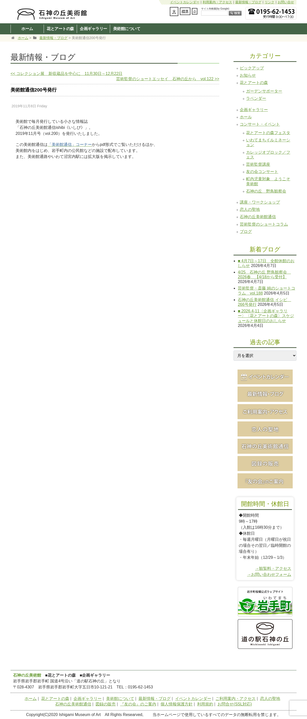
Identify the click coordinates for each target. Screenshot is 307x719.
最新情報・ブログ (248, 2)
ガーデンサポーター (264, 91)
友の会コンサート (262, 171)
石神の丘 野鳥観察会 (266, 191)
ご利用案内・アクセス (235, 698)
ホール (246, 117)
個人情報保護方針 (177, 704)
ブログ (246, 231)
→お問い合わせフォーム (269, 574)
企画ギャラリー (93, 28)
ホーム (27, 28)
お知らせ (248, 75)
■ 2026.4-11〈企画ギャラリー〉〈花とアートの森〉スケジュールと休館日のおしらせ (266, 316)
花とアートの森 (60, 28)
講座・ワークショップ (260, 202)
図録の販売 (106, 704)
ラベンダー (256, 98)
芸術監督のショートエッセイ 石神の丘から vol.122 (167, 79)
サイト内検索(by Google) (215, 8)
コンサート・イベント (260, 124)
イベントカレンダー (184, 2)
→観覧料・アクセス (273, 568)
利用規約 (205, 704)
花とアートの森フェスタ (268, 133)
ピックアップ (252, 68)
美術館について (126, 28)
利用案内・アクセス (217, 2)
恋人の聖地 (250, 209)
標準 (185, 11)
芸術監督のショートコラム (264, 224)
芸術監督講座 (258, 164)
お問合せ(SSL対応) (234, 704)
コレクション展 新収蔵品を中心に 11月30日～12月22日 (66, 73)
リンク (269, 2)
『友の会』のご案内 (138, 704)
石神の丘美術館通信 (258, 217)
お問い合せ (286, 2)
